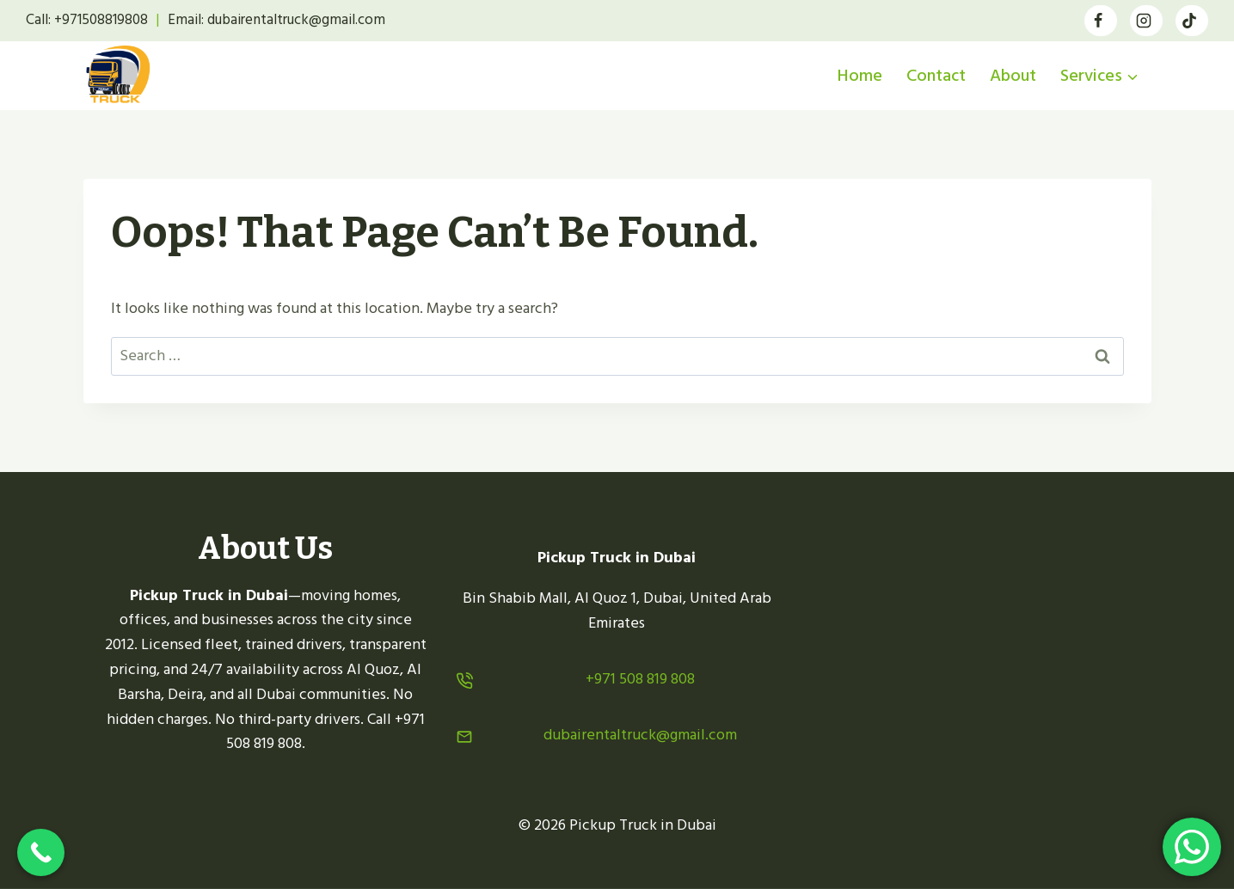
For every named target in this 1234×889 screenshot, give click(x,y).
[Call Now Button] (40, 852)
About (1013, 75)
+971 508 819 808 (640, 678)
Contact (936, 75)
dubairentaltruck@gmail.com (640, 734)
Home (860, 75)
